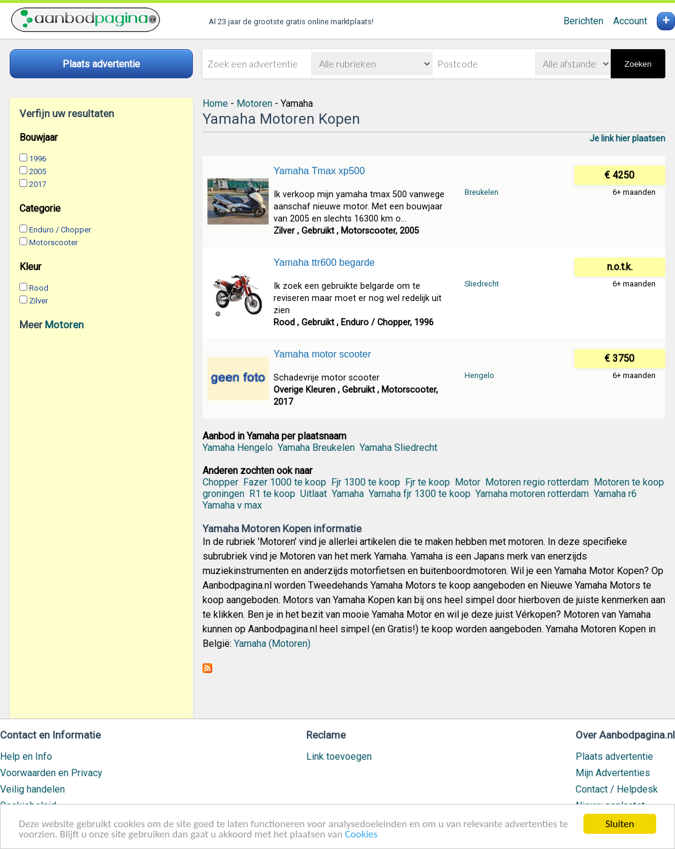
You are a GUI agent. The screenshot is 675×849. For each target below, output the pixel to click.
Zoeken (638, 64)
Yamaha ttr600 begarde (324, 262)
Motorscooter (53, 242)
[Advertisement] (101, 524)
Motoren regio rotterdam (537, 482)
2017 (37, 184)
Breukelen (482, 192)
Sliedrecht (482, 283)
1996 (37, 158)
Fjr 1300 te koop (365, 482)
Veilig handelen (32, 789)
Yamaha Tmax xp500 (319, 171)
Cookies (361, 834)
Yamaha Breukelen (316, 447)
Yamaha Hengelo (238, 447)
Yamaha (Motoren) (272, 643)
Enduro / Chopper (60, 229)
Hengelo (479, 375)
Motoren (64, 325)
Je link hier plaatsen (627, 138)
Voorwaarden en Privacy (51, 773)
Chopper (220, 482)
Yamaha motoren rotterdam (532, 493)
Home (215, 103)
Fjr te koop (427, 482)
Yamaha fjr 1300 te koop (420, 493)
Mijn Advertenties (613, 773)
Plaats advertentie (614, 756)
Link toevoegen (339, 756)
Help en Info (26, 756)
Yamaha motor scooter (322, 354)
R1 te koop (272, 493)
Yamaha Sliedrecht (398, 447)
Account (630, 21)
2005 (37, 171)
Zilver (38, 300)
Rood (39, 288)
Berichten (583, 21)
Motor (467, 482)
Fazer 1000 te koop (284, 482)
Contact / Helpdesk (617, 789)
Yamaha (348, 493)
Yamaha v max (232, 505)
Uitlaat (313, 493)
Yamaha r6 (615, 493)
